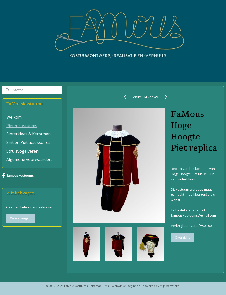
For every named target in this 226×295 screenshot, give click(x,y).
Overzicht (182, 237)
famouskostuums (18, 175)
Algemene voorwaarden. (29, 159)
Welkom (14, 117)
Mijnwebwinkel (170, 286)
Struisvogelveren (22, 151)
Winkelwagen (20, 218)
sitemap (96, 286)
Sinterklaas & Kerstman (28, 134)
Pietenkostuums (21, 125)
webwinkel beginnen (126, 286)
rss (107, 286)
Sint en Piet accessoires (28, 142)
